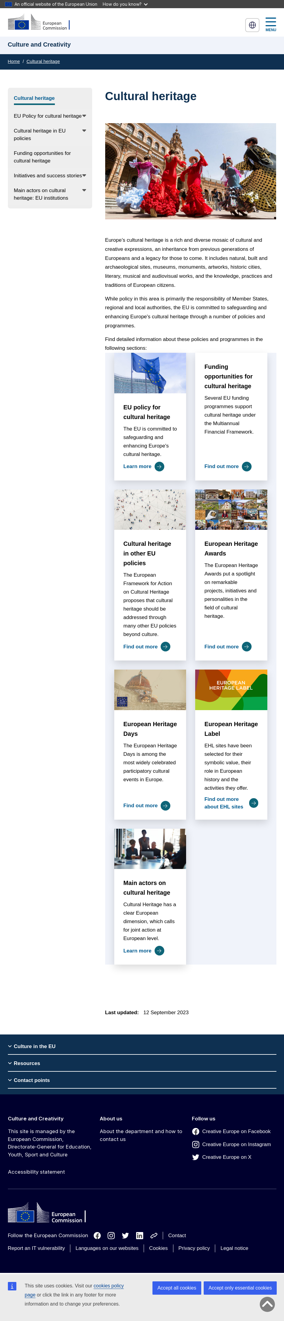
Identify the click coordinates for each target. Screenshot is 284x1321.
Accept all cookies (176, 1287)
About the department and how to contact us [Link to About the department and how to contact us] (141, 1135)
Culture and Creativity (36, 1119)
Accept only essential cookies (240, 1287)
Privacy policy (194, 1248)
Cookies (158, 1248)
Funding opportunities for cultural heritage (228, 376)
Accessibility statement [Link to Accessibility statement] (36, 1172)
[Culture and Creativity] (43, 22)
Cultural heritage (43, 61)
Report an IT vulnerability (36, 1248)
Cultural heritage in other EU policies (147, 553)
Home (14, 61)
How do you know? (125, 4)
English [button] (252, 25)
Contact (177, 1235)
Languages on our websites (107, 1248)
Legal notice (234, 1248)
